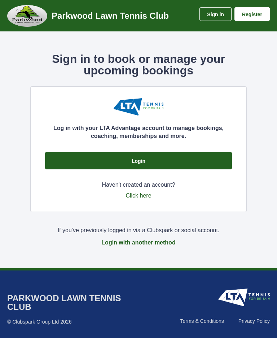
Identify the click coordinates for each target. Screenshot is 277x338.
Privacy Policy (254, 321)
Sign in (215, 14)
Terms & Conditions (202, 321)
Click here (138, 195)
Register (252, 14)
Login (138, 161)
